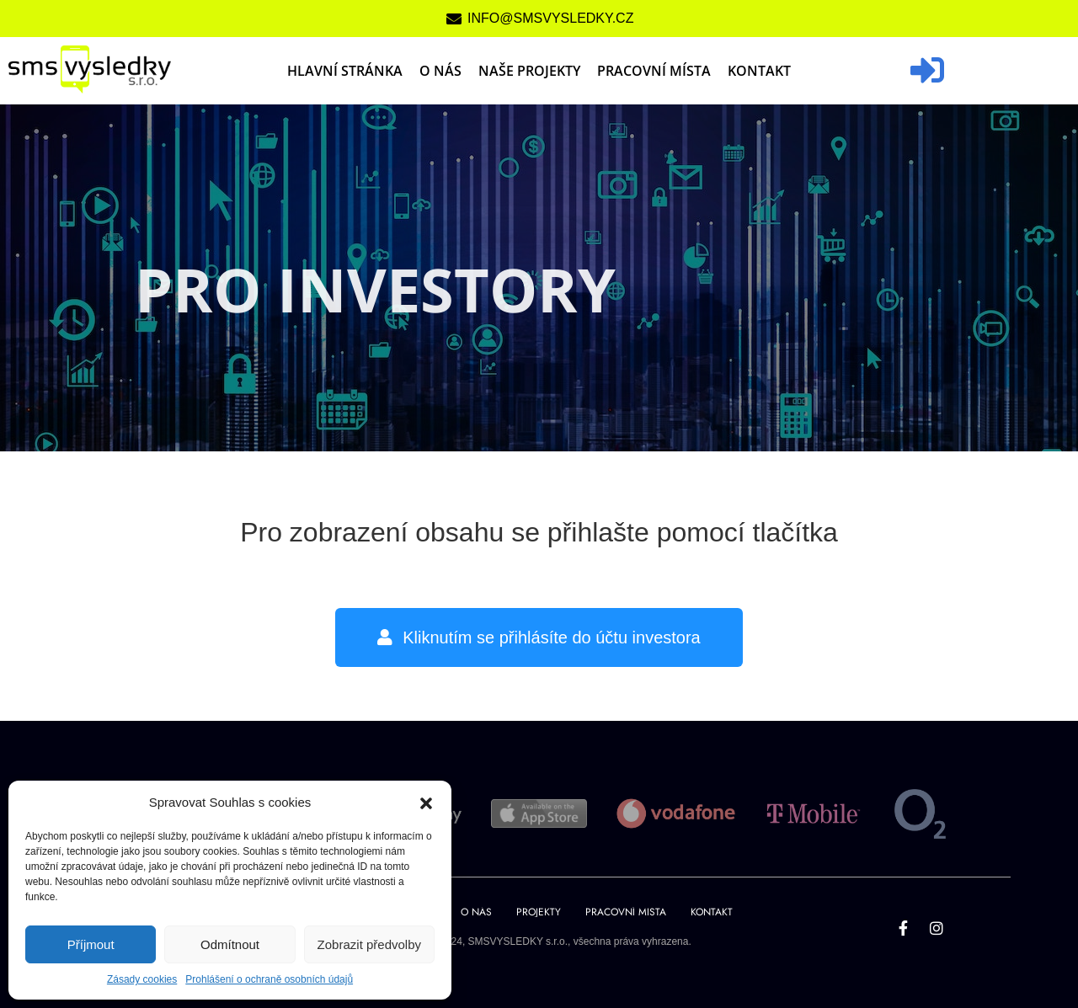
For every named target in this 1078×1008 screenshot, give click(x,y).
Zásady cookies (142, 979)
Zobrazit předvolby (369, 944)
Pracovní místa (654, 70)
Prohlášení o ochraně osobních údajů (269, 979)
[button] (426, 802)
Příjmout (91, 944)
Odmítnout (229, 944)
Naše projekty (529, 70)
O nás (440, 70)
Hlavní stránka (345, 70)
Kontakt (759, 70)
